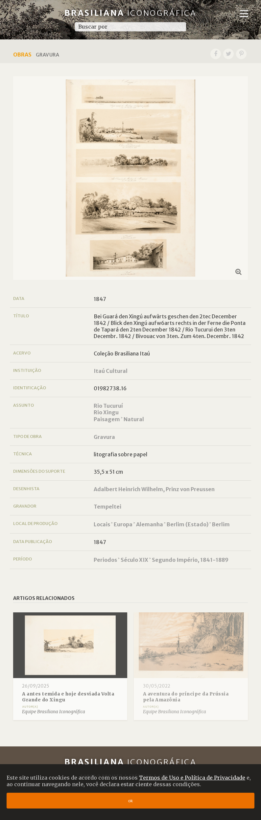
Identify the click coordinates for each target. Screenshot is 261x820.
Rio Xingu (106, 412)
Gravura (104, 437)
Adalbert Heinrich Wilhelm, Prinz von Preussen (154, 489)
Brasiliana (130, 13)
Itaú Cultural (111, 371)
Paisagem (107, 419)
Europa (123, 524)
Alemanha (149, 524)
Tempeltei (107, 506)
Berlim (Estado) (187, 524)
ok (130, 800)
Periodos (105, 560)
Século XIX (134, 560)
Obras (22, 54)
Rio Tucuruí (108, 405)
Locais (102, 524)
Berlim (221, 524)
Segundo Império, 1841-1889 (190, 560)
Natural (134, 419)
